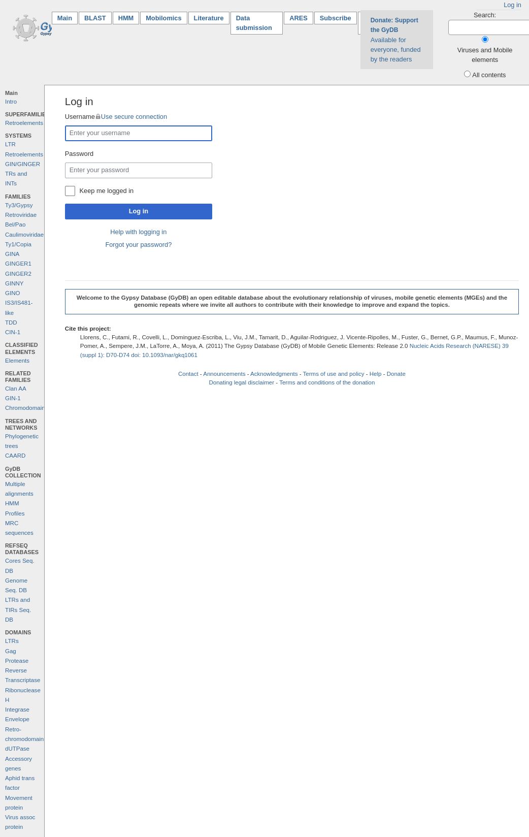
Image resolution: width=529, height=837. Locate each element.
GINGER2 (18, 274)
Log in (512, 5)
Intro (11, 102)
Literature (209, 18)
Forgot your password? (138, 244)
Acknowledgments (273, 374)
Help (376, 374)
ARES (298, 18)
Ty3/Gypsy (18, 205)
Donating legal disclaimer (241, 382)
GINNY (14, 283)
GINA (12, 254)
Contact (188, 374)
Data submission (254, 22)
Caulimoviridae (24, 235)
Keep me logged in (107, 191)
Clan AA (15, 388)
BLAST (95, 18)
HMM (126, 18)
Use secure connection (134, 116)
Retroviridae (21, 215)
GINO (12, 293)
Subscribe (335, 18)
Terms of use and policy (334, 374)
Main (67, 17)
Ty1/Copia (18, 244)
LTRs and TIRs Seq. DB (18, 610)
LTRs (12, 641)
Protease (16, 661)
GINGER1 (18, 264)
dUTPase (17, 749)
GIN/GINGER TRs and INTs (22, 174)
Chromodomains (26, 408)
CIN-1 (12, 332)
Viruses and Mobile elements (485, 54)
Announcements (224, 374)
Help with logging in (138, 232)
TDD (11, 322)
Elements (17, 361)
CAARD (15, 456)
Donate (396, 374)
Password (79, 153)
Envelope (17, 719)
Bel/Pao (15, 224)
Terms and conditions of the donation (327, 382)
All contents (489, 75)
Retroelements (24, 123)
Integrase (17, 709)
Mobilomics (163, 18)
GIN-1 (13, 398)
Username (116, 116)
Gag (10, 651)
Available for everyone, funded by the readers (396, 40)
